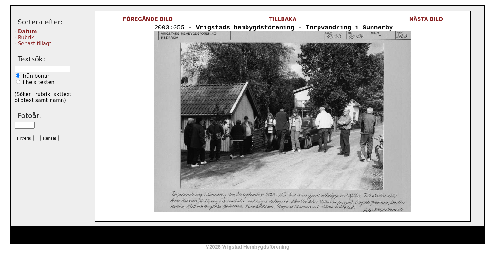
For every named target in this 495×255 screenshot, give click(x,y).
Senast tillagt (34, 43)
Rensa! (49, 138)
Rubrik (26, 37)
